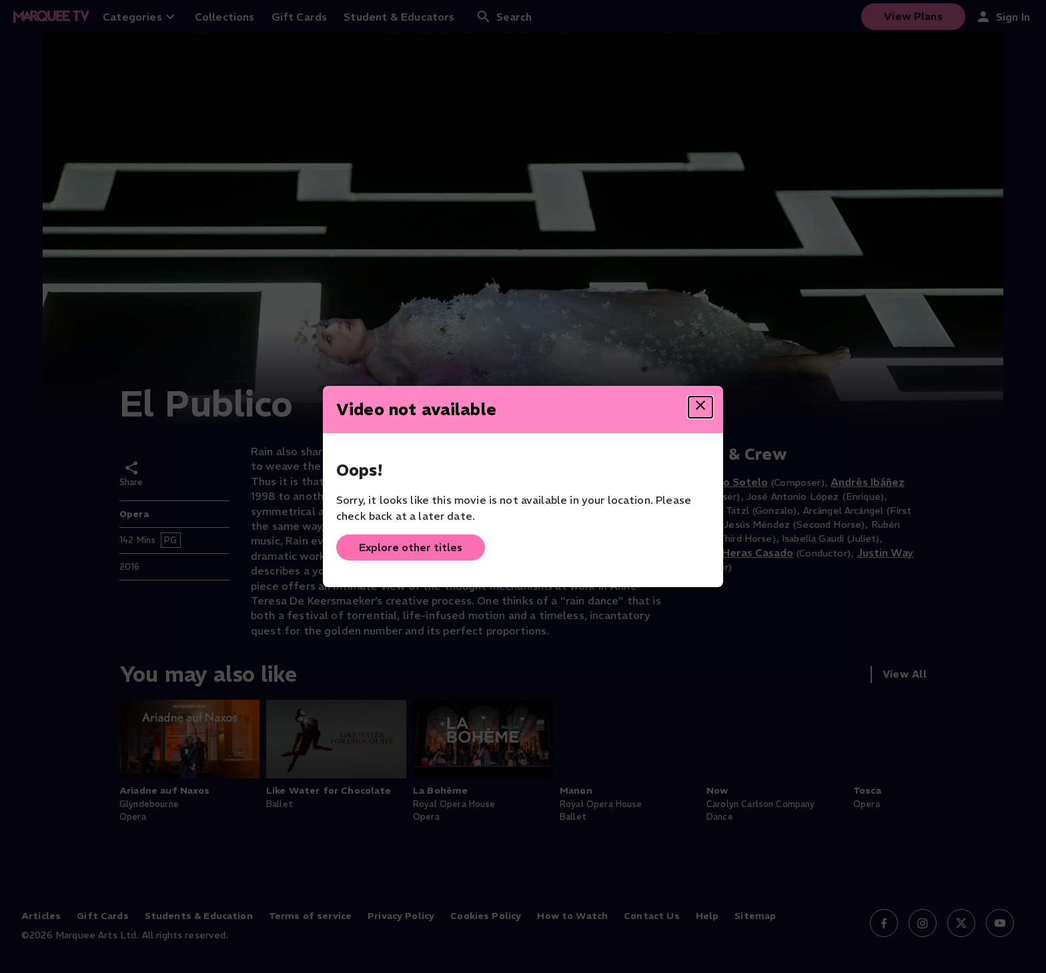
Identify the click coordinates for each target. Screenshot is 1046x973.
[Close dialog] (700, 407)
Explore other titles (410, 547)
